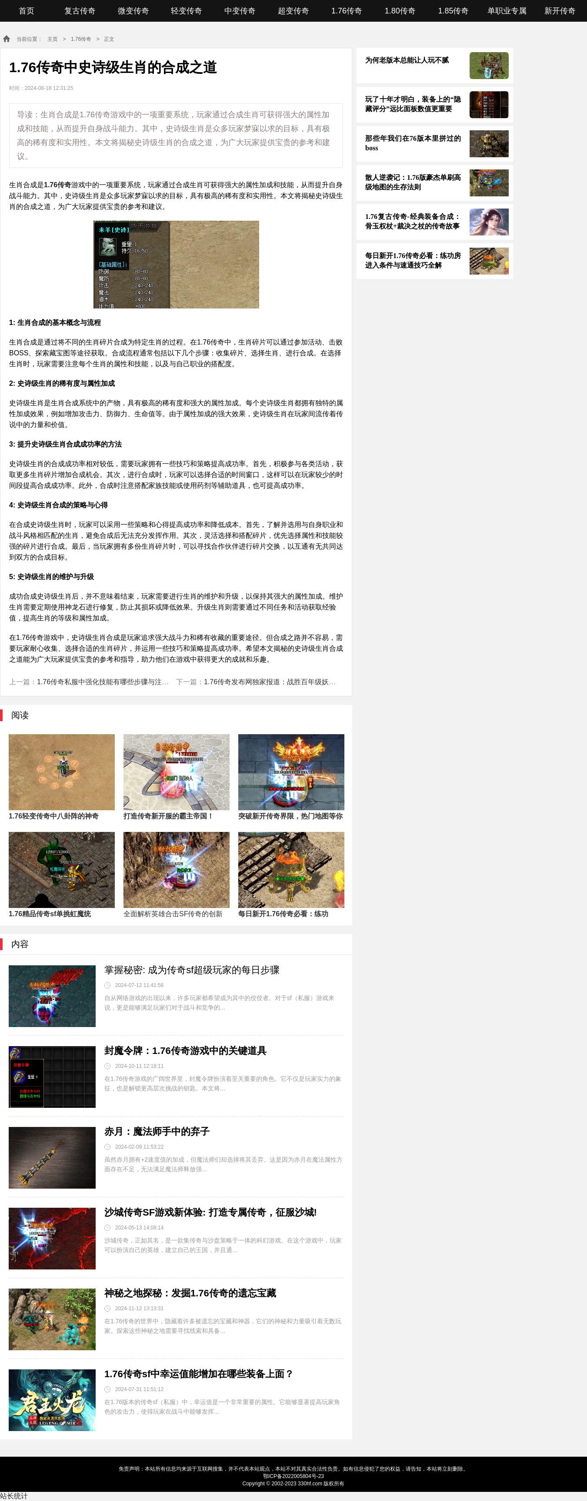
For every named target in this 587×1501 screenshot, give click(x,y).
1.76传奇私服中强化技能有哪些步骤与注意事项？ (113, 682)
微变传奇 (133, 11)
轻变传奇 (186, 11)
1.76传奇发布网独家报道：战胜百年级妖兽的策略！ (284, 682)
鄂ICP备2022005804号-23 (293, 1476)
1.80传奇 (400, 11)
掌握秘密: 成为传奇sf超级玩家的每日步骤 (192, 969)
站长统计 (14, 1496)
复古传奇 (80, 11)
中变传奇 (240, 11)
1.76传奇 (346, 11)
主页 (52, 39)
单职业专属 (507, 11)
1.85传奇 (453, 11)
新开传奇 (560, 11)
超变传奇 (293, 11)
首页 (26, 11)
